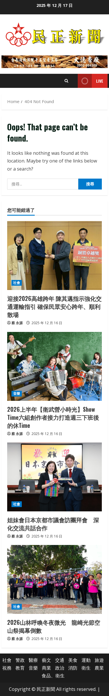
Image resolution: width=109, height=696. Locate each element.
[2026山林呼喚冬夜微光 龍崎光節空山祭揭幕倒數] (54, 579)
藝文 (46, 660)
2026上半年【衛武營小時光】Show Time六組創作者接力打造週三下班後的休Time (53, 417)
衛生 (86, 668)
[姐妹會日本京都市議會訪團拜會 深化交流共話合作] (54, 476)
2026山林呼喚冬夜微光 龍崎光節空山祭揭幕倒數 (53, 626)
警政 (20, 660)
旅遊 (99, 660)
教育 (20, 668)
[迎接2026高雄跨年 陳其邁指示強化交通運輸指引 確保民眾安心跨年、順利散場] (54, 255)
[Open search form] (66, 80)
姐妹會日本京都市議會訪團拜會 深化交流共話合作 (53, 523)
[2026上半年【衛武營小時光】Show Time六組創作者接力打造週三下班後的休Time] (54, 366)
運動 (86, 660)
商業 (46, 668)
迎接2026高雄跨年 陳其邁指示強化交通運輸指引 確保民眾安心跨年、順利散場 (54, 306)
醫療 (33, 660)
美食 (72, 660)
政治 (59, 668)
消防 (72, 668)
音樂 (16, 393)
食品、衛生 (53, 675)
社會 (16, 282)
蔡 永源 (17, 322)
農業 (99, 668)
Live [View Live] (90, 81)
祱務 (6, 668)
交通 (59, 660)
